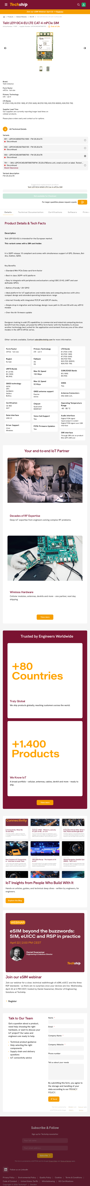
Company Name (55, 1035)
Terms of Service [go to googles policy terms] (80, 1108)
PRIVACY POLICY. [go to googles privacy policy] (71, 1108)
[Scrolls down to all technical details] (5, 129)
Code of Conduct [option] (10, 1181)
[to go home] (18, 5)
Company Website (56, 1044)
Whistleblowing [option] (48, 1181)
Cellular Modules (21, 17)
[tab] (8, 212)
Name (51, 1018)
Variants (6, 135)
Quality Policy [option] (45, 1177)
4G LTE (32, 17)
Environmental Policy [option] (27, 1177)
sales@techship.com (43, 339)
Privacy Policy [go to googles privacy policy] (53, 1161)
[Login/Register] (84, 5)
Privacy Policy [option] (8, 1177)
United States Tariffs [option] (29, 1181)
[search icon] (78, 5)
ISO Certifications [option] (65, 1181)
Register (59, 11)
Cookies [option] (58, 1177)
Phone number (54, 1053)
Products (10, 17)
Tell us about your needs (58, 1062)
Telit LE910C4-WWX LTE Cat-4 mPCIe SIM (45, 187)
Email (51, 1026)
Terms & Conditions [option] (74, 1177)
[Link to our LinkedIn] (6, 1169)
